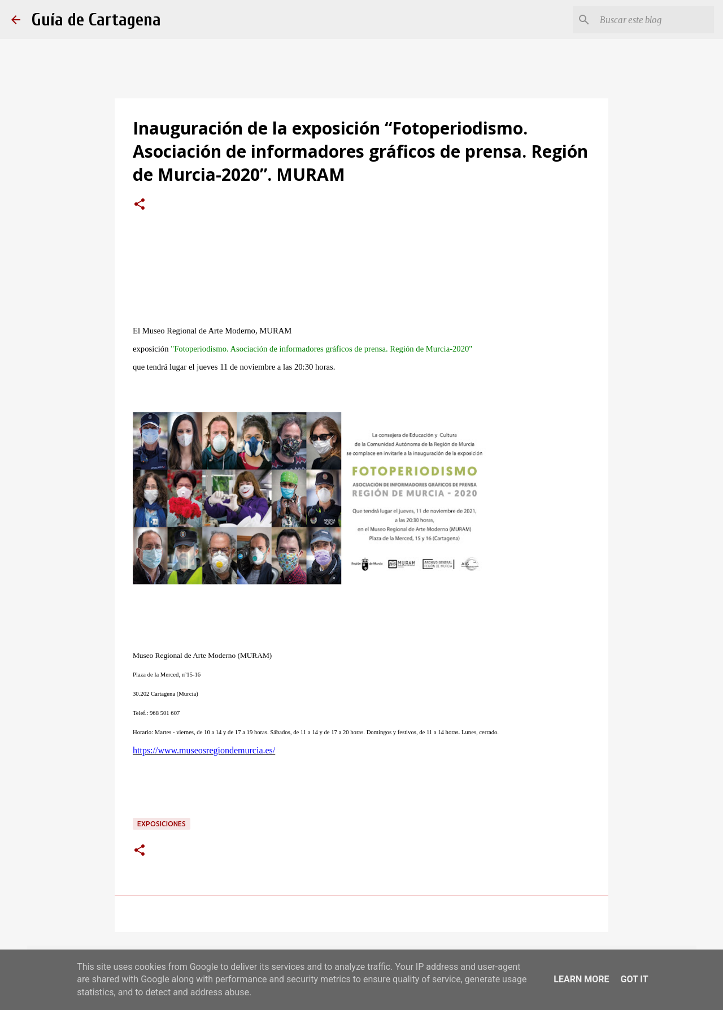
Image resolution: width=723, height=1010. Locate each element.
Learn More (581, 979)
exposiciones (161, 823)
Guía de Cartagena (96, 19)
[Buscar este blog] (654, 19)
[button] (139, 205)
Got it (634, 979)
